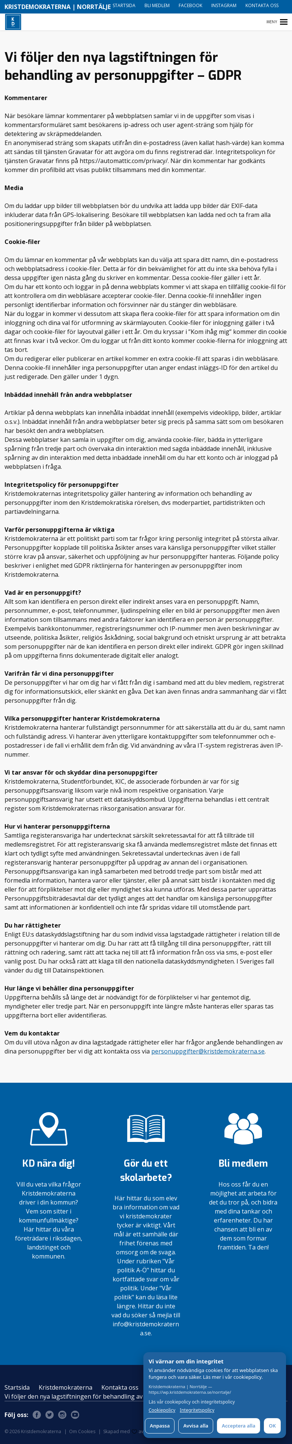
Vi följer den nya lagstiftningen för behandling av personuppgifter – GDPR (109, 1396)
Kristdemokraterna (65, 1387)
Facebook (190, 5)
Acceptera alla (238, 1425)
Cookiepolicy (162, 1410)
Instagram (223, 5)
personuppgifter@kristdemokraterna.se (208, 1051)
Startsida (124, 5)
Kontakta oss (261, 5)
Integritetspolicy (197, 1410)
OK (272, 1425)
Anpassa (160, 1425)
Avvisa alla (195, 1425)
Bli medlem (157, 5)
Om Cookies (82, 1431)
